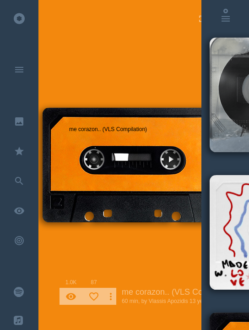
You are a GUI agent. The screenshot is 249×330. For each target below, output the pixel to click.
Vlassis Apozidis (168, 301)
